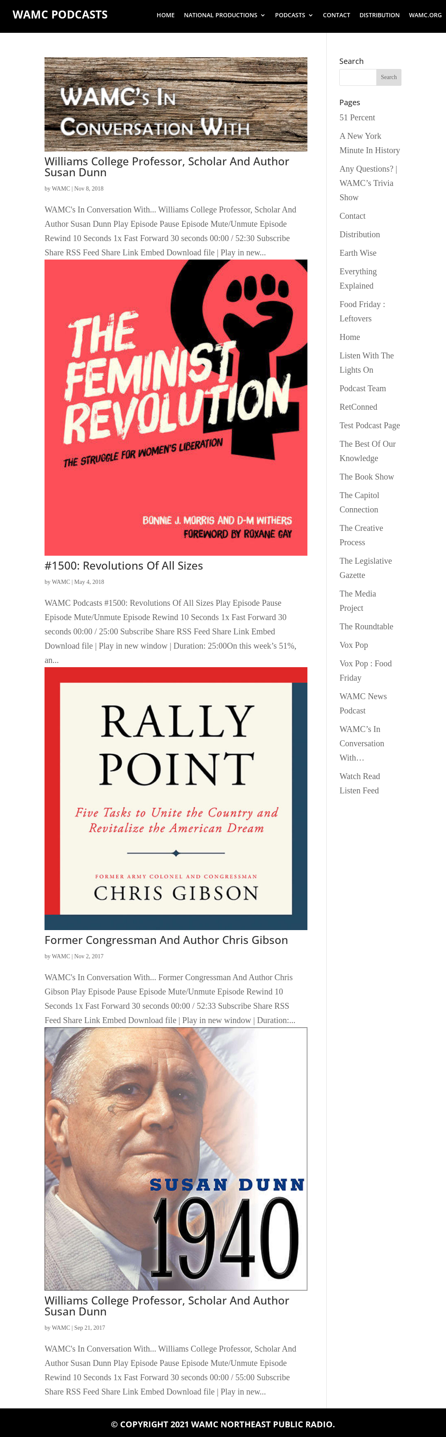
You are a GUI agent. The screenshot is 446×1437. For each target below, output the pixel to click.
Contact (336, 15)
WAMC (61, 189)
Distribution (379, 15)
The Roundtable (366, 626)
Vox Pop (353, 645)
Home (166, 15)
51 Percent (357, 117)
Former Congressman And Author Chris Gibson (166, 939)
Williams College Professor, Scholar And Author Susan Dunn (167, 167)
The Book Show (366, 476)
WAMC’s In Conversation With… (361, 743)
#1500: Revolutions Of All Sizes (124, 565)
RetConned (358, 406)
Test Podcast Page (369, 425)
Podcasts (290, 15)
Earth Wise (357, 252)
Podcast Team (362, 388)
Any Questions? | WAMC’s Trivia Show (368, 183)
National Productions (220, 15)
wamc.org (425, 15)
